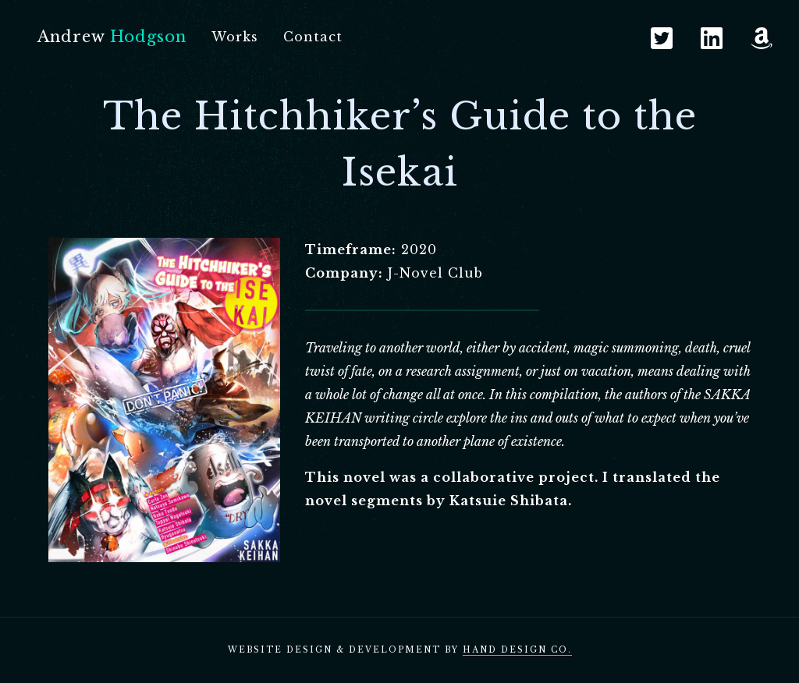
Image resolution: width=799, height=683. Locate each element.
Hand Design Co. (517, 650)
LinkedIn (711, 38)
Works (234, 36)
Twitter (661, 38)
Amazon (761, 38)
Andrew (111, 36)
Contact (313, 36)
